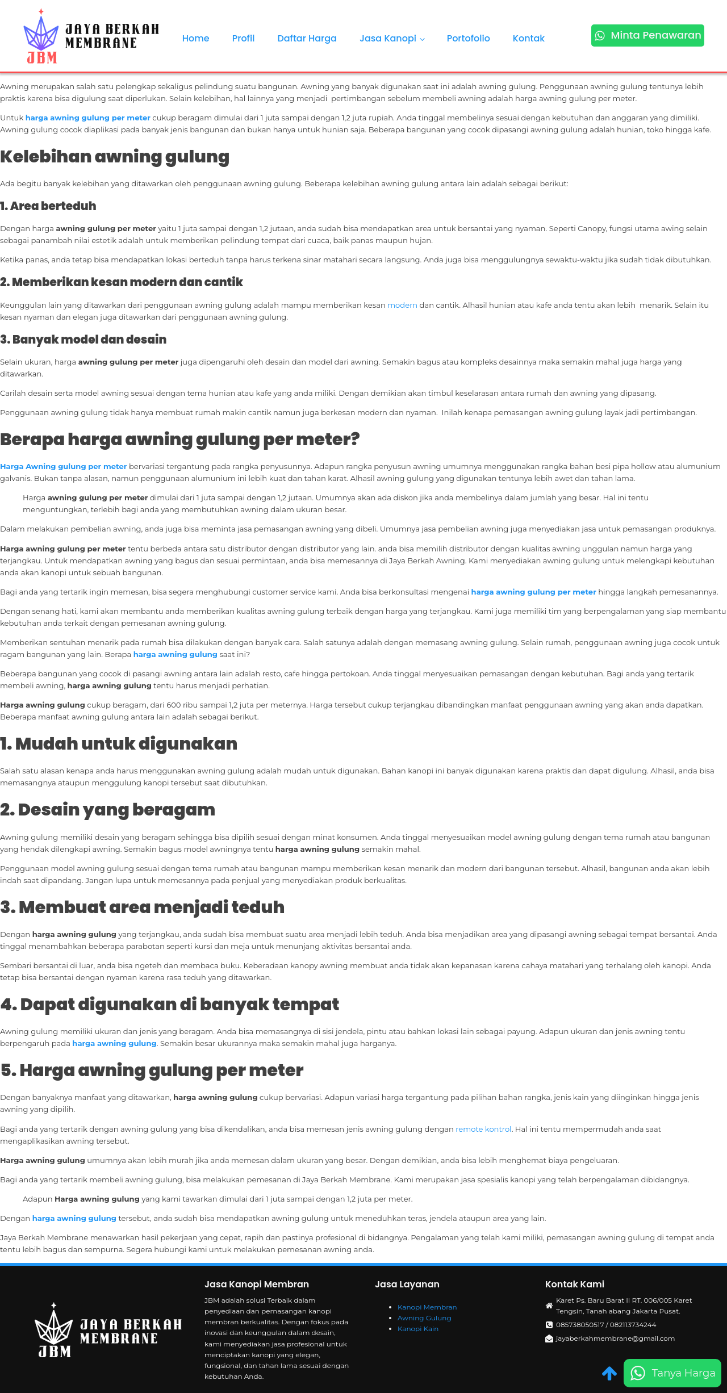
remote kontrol (483, 1128)
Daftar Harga (307, 38)
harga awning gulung (175, 654)
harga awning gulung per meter (88, 117)
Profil (243, 38)
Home (196, 38)
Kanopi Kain (418, 1328)
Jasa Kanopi (388, 38)
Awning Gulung (425, 1317)
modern (403, 304)
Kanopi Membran (427, 1307)
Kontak (529, 38)
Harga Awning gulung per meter (63, 466)
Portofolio (468, 38)
